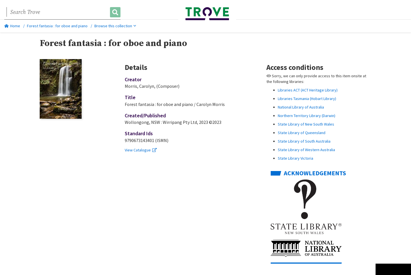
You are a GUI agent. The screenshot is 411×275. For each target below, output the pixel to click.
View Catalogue (141, 150)
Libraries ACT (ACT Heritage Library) (308, 90)
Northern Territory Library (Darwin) (306, 115)
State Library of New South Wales (306, 124)
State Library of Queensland (301, 132)
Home (12, 25)
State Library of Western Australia (306, 149)
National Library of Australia (301, 107)
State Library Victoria (295, 158)
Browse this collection (115, 25)
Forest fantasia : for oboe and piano (57, 25)
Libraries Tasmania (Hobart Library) (307, 98)
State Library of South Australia (304, 141)
